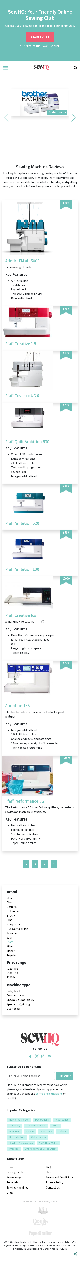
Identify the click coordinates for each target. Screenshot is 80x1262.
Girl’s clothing (38, 1137)
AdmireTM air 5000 (22, 261)
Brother (12, 916)
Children (62, 1131)
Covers (30, 1131)
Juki (9, 938)
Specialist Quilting (18, 1004)
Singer (11, 951)
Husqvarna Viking (17, 929)
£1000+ (11, 978)
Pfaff (10, 942)
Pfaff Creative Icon (22, 615)
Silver (10, 946)
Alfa (9, 902)
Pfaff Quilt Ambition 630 (27, 442)
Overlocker (13, 1009)
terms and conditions (49, 1094)
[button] (73, 118)
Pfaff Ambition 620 (22, 523)
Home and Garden (19, 1120)
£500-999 (12, 973)
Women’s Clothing (36, 1125)
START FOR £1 (40, 37)
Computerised (15, 996)
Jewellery (14, 1125)
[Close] (75, 1254)
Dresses (14, 1149)
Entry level (13, 991)
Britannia (13, 911)
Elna (9, 920)
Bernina (12, 907)
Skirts (55, 1125)
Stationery (46, 1131)
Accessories (62, 1120)
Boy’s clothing (17, 1137)
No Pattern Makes (48, 1143)
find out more (57, 112)
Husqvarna (13, 924)
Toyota (11, 955)
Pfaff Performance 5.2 (25, 801)
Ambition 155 (17, 706)
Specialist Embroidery (20, 1000)
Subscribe (65, 1076)
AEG (9, 898)
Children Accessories (21, 1143)
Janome (12, 933)
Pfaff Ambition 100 (22, 569)
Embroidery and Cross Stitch (40, 1149)
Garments (14, 1131)
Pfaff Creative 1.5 (20, 344)
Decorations (42, 1120)
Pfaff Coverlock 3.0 (22, 396)
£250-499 (12, 969)
